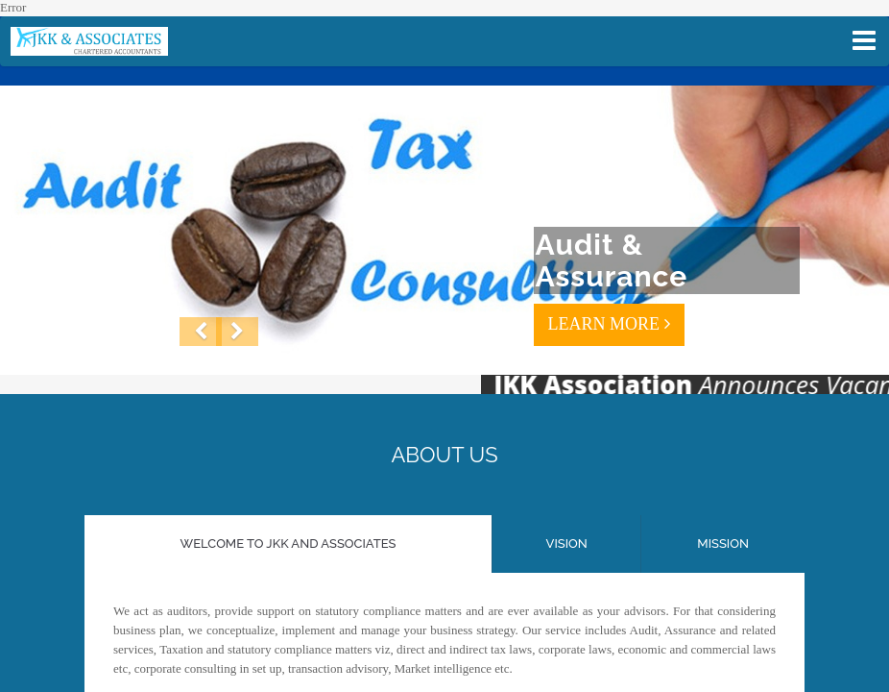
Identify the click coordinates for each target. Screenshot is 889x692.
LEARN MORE (609, 324)
